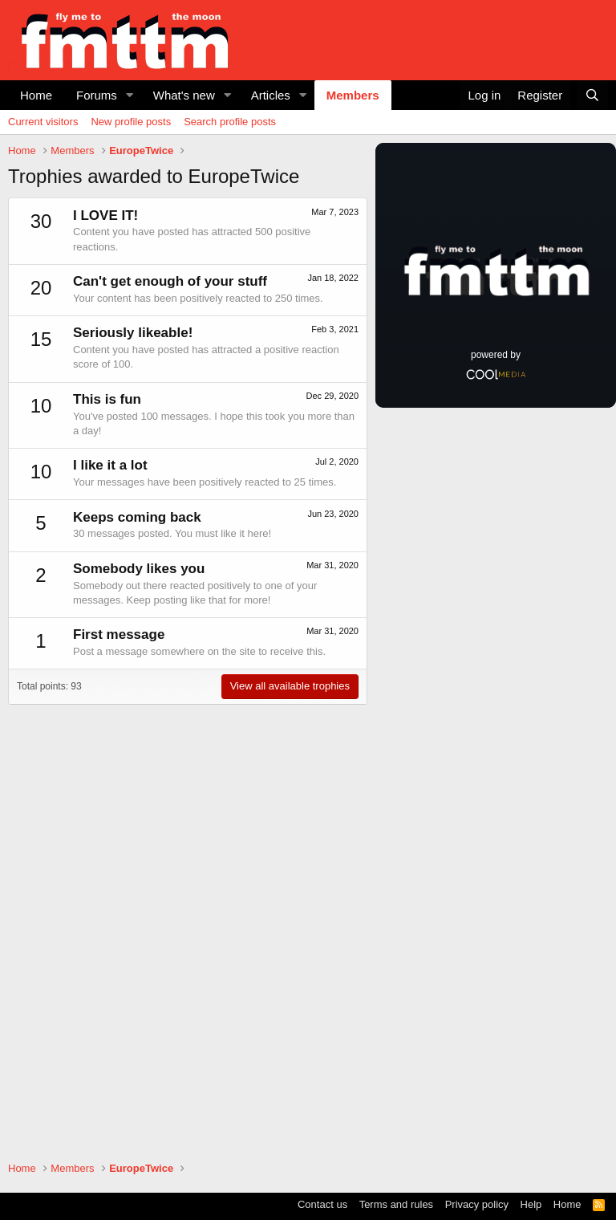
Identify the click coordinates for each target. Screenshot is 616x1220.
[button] (130, 95)
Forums (96, 95)
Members (352, 95)
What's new (184, 95)
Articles (270, 95)
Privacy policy (477, 1204)
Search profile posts (230, 122)
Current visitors (43, 122)
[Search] (592, 95)
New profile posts (131, 122)
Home (36, 95)
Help (531, 1204)
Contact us (322, 1204)
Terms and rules (396, 1204)
